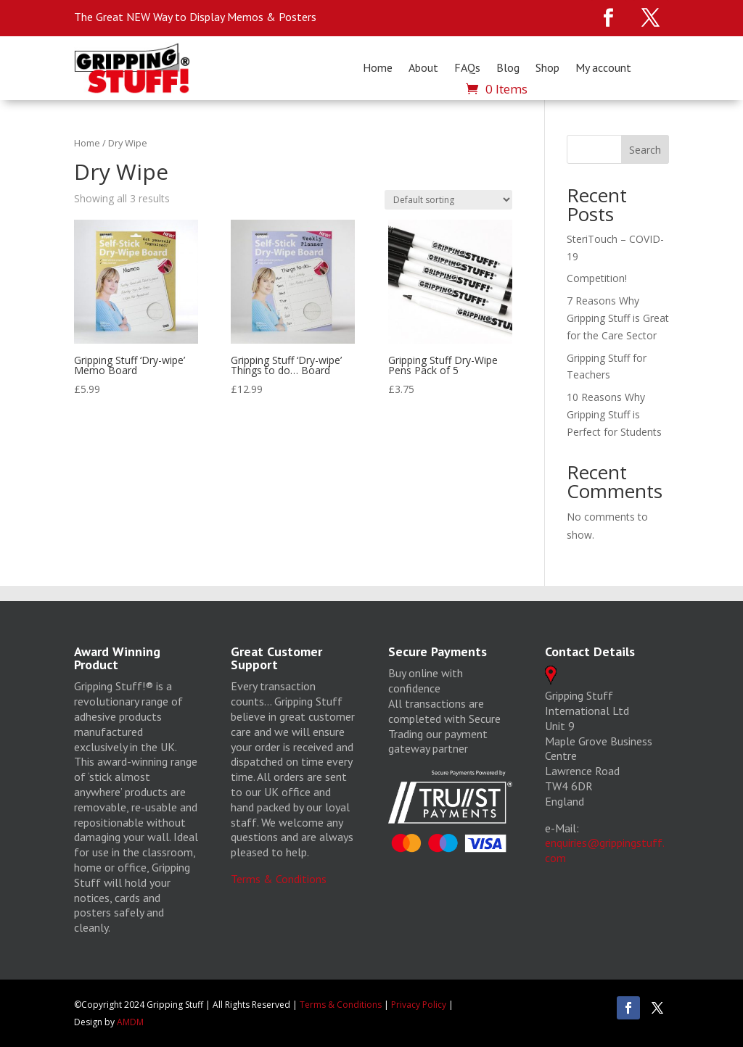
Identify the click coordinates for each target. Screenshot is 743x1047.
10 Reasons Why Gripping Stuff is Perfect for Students (614, 414)
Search (645, 150)
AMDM (130, 1022)
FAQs (467, 68)
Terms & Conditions (279, 879)
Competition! (597, 278)
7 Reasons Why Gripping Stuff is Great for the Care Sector (618, 318)
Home (378, 68)
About (423, 68)
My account (603, 68)
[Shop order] (448, 200)
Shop (547, 68)
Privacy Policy (418, 1004)
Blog (508, 68)
